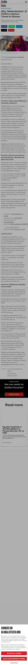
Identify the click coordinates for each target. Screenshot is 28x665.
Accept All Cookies (14, 653)
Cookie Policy (14, 662)
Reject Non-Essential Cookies (14, 659)
